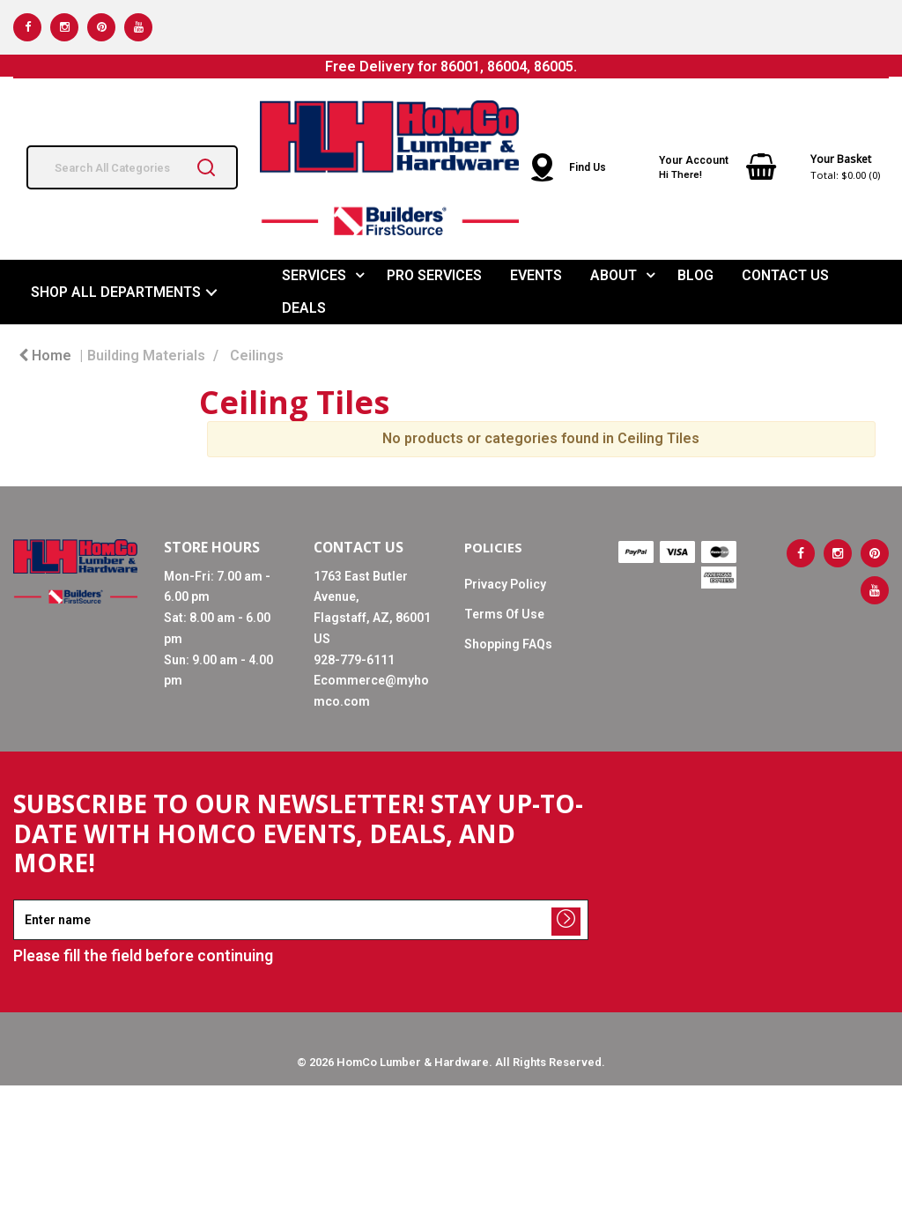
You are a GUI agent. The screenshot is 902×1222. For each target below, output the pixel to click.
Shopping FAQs (508, 644)
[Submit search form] (206, 167)
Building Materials (146, 355)
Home (44, 355)
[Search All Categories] (132, 167)
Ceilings (257, 355)
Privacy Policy (505, 584)
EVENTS (536, 275)
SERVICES (314, 275)
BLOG (695, 275)
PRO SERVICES (434, 275)
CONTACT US (785, 275)
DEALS (304, 308)
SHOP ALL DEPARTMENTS (116, 292)
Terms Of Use (504, 614)
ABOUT (613, 275)
